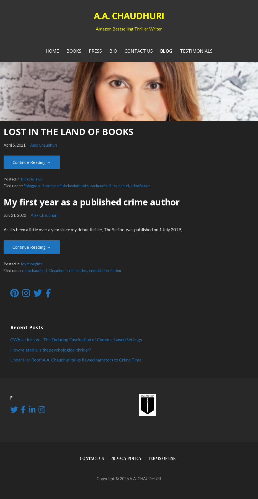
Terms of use (162, 458)
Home (52, 51)
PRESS (95, 51)
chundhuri (120, 186)
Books (73, 51)
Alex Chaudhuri (43, 145)
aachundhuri (100, 186)
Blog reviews (31, 179)
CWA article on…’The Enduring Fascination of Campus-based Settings (76, 339)
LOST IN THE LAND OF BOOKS (68, 132)
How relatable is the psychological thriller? (50, 349)
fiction (115, 270)
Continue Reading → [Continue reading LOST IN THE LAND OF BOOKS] (31, 162)
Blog (166, 51)
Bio (113, 51)
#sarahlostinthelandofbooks (65, 186)
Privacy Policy (125, 458)
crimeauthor (77, 270)
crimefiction (140, 186)
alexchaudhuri (35, 270)
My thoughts (31, 264)
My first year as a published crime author (92, 202)
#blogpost (32, 186)
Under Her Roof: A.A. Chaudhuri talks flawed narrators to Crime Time (75, 359)
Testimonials (196, 51)
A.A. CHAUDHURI (129, 16)
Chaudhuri (57, 270)
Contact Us (139, 51)
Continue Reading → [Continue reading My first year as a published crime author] (31, 247)
